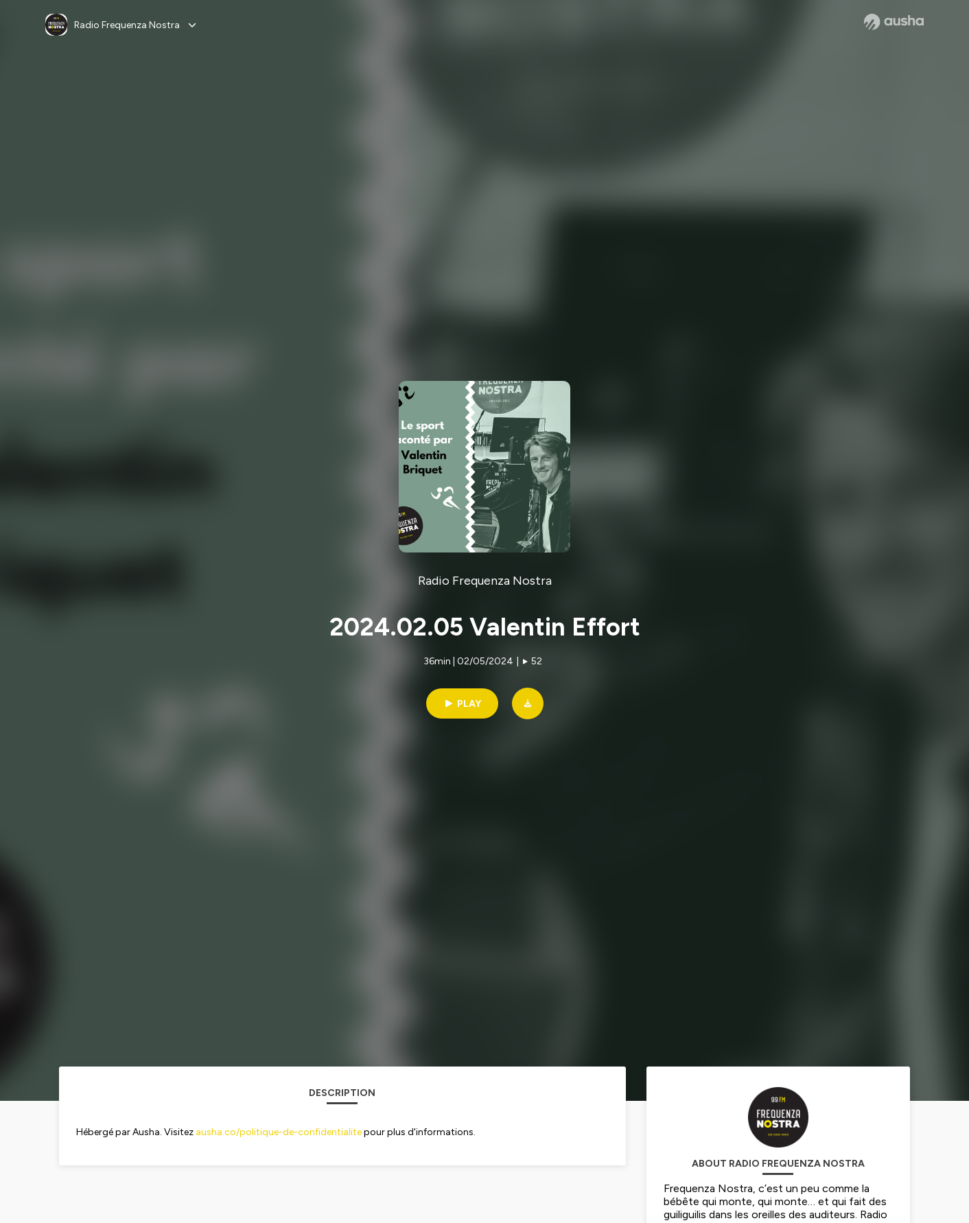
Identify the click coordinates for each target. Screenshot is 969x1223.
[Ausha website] (894, 22)
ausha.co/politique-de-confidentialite (279, 1132)
